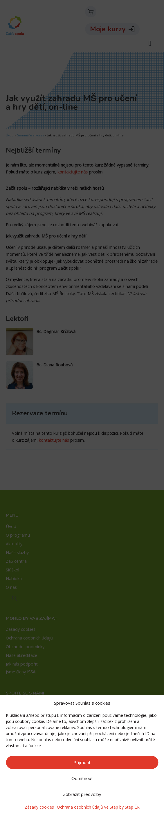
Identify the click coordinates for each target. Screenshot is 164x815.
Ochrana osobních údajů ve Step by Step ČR (98, 807)
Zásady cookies (39, 807)
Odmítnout (82, 778)
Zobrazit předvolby (82, 794)
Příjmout (82, 762)
